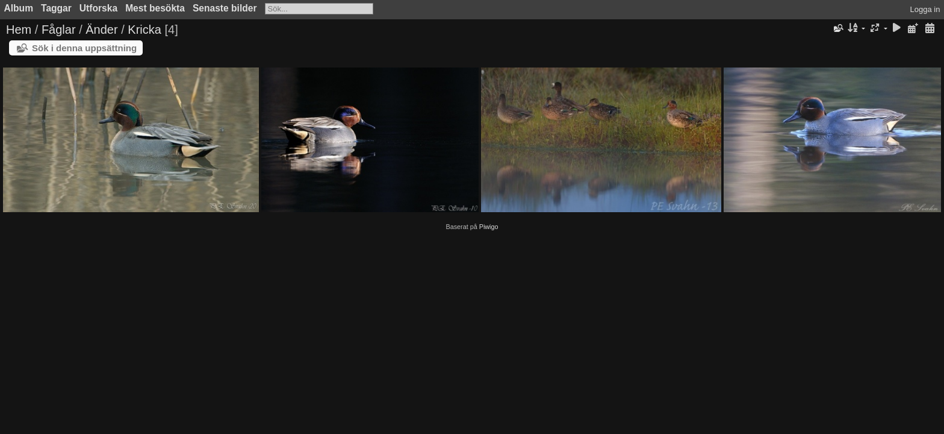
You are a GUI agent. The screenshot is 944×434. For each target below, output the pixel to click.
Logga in (925, 9)
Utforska (98, 8)
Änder (101, 29)
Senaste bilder (225, 8)
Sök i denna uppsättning (84, 48)
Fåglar (59, 29)
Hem (18, 29)
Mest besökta (155, 8)
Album (19, 8)
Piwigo (488, 226)
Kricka (144, 29)
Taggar (56, 8)
